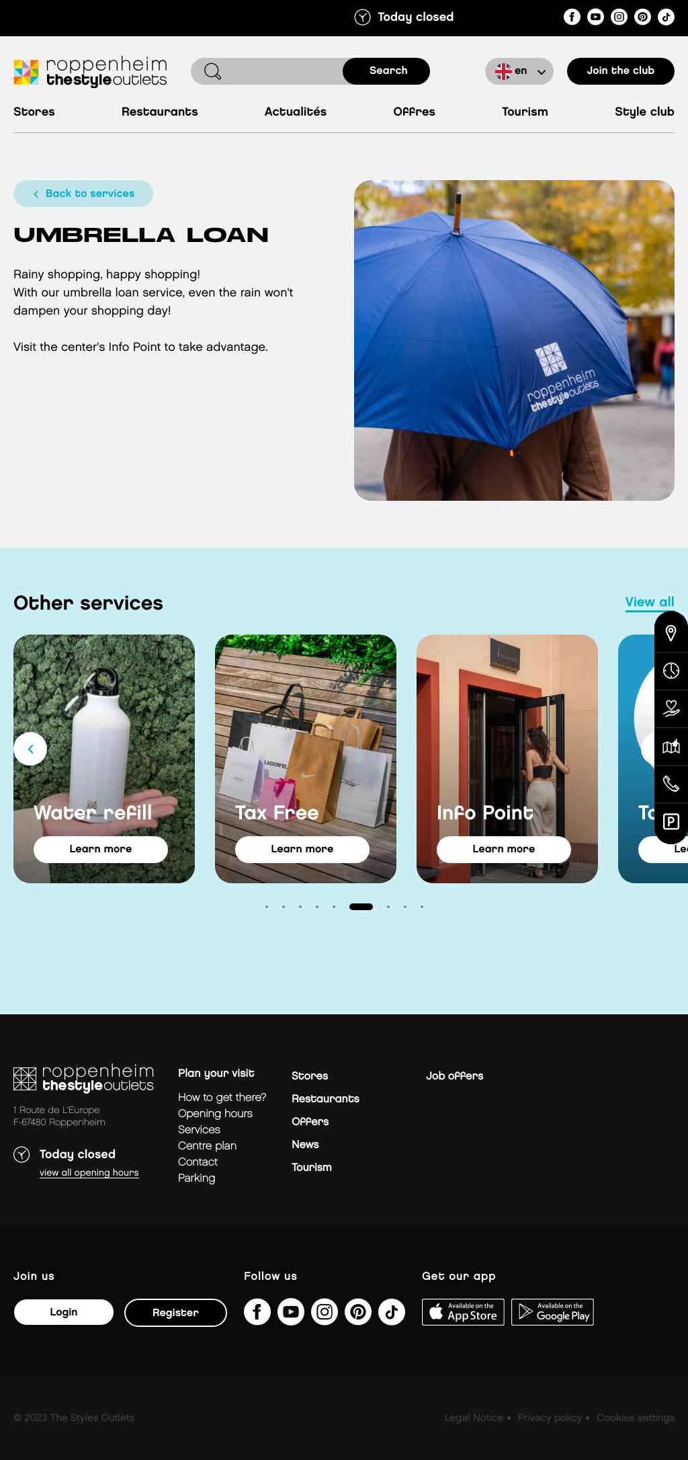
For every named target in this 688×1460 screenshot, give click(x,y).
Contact (198, 1163)
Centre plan (207, 1146)
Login (63, 1312)
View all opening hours (89, 1173)
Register (176, 1313)
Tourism (525, 112)
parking (196, 1179)
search (389, 71)
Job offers (454, 1076)
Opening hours (215, 1114)
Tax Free (277, 814)
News (305, 1145)
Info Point (485, 814)
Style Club (645, 112)
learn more (101, 849)
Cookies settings (636, 1418)
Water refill (93, 814)
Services (199, 1130)
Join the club (621, 71)
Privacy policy (550, 1418)
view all (650, 603)
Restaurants (160, 112)
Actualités (296, 112)
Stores (34, 112)
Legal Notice (474, 1418)
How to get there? (222, 1098)
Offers (310, 1122)
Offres (415, 112)
